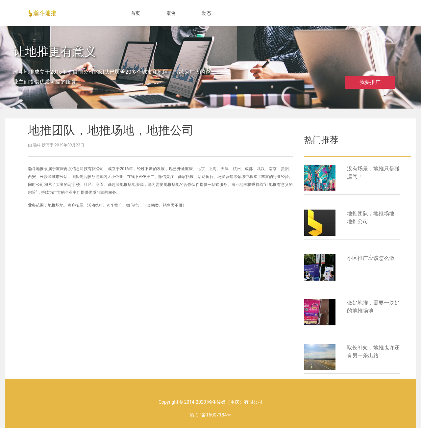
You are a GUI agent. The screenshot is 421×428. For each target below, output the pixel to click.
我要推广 (370, 82)
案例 (171, 13)
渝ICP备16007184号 (211, 414)
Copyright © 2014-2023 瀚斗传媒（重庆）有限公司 (210, 402)
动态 (206, 13)
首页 (135, 13)
